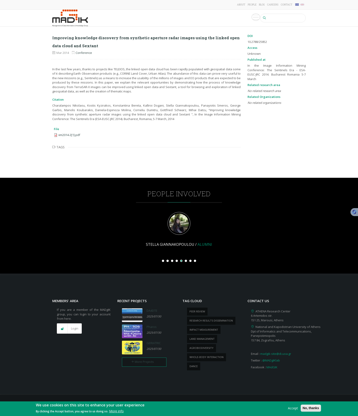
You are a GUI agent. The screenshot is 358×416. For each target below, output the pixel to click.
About (241, 4)
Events (237, 18)
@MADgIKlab (271, 360)
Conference (84, 53)
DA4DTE (152, 311)
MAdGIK (271, 367)
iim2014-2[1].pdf (69, 135)
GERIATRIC (154, 343)
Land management (202, 338)
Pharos (152, 327)
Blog (262, 4)
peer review (197, 311)
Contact (286, 4)
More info (116, 412)
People (252, 4)
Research (136, 18)
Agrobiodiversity (201, 348)
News (222, 18)
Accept (293, 409)
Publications (180, 18)
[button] (69, 328)
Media (252, 18)
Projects (156, 18)
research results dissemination (211, 320)
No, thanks (311, 409)
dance (194, 366)
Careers (272, 4)
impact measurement (204, 329)
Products (205, 18)
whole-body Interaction (207, 357)
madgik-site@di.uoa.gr (275, 354)
